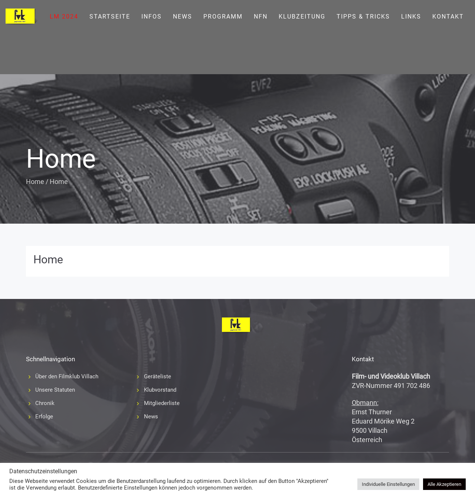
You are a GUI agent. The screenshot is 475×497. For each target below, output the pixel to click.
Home (35, 181)
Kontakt (448, 16)
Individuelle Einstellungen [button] (388, 484)
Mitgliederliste (162, 403)
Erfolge (44, 416)
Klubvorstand (160, 389)
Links (411, 16)
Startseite (109, 16)
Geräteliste (157, 376)
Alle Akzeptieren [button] (444, 484)
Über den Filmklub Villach (66, 376)
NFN (261, 16)
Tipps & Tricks (363, 16)
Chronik (45, 403)
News (182, 16)
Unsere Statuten (55, 389)
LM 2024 (64, 16)
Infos (151, 16)
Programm (223, 16)
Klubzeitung (302, 16)
